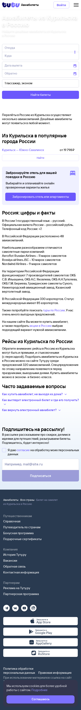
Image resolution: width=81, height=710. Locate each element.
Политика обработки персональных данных (19, 671)
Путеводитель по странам (21, 527)
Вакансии (10, 560)
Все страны (27, 499)
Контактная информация (21, 572)
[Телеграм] (6, 607)
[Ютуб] (24, 607)
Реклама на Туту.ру (16, 588)
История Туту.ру (14, 555)
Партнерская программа (21, 594)
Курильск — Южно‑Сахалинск (23, 150)
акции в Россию (40, 326)
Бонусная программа (18, 533)
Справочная (11, 521)
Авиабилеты (10, 499)
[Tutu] (11, 5)
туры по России (54, 310)
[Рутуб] (33, 607)
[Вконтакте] (15, 607)
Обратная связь (14, 566)
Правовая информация (54, 673)
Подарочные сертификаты (22, 539)
